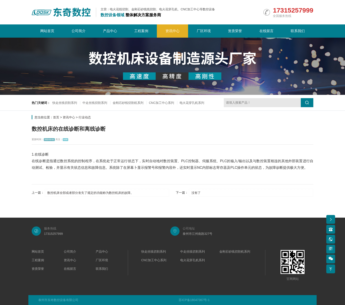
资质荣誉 (235, 31)
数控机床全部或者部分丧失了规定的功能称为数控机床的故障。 (90, 193)
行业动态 (85, 117)
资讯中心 (172, 31)
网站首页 (47, 31)
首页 (56, 117)
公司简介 (79, 31)
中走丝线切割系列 (95, 103)
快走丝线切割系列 (64, 103)
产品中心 (110, 31)
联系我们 (298, 31)
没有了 (196, 193)
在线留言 (266, 31)
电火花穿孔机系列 (192, 103)
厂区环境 (204, 31)
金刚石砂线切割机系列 (128, 103)
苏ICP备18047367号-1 (194, 300)
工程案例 (141, 31)
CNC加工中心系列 (161, 103)
